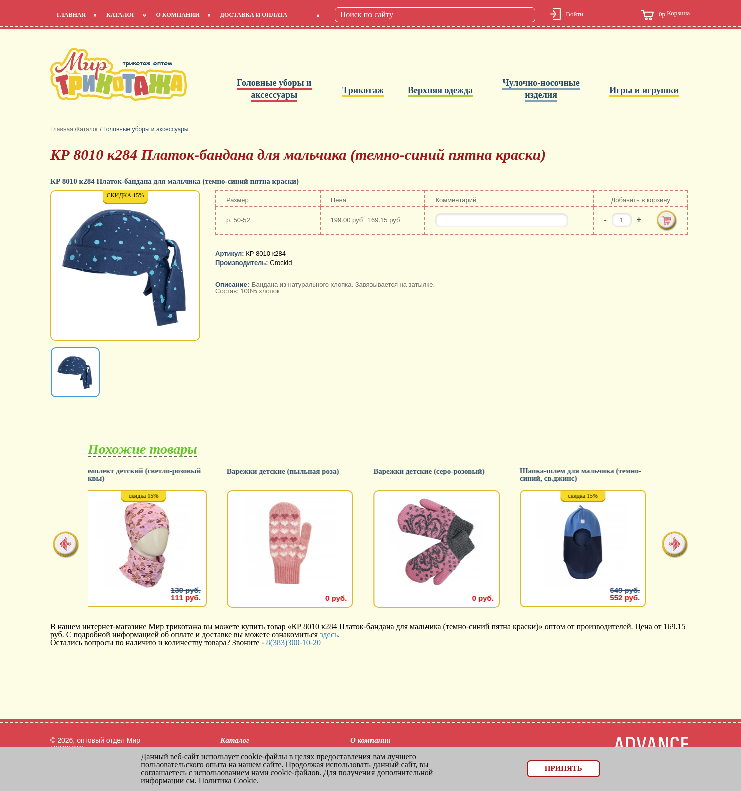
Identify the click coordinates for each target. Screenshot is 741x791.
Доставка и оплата (253, 14)
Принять (563, 768)
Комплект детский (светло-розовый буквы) (148, 474)
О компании (177, 14)
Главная (71, 14)
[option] (126, 266)
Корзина (665, 15)
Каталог (120, 14)
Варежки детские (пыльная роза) (290, 471)
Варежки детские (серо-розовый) (436, 471)
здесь (329, 634)
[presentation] (66, 545)
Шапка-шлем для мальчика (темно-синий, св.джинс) (588, 474)
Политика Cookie (228, 780)
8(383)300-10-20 (293, 642)
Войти (574, 14)
